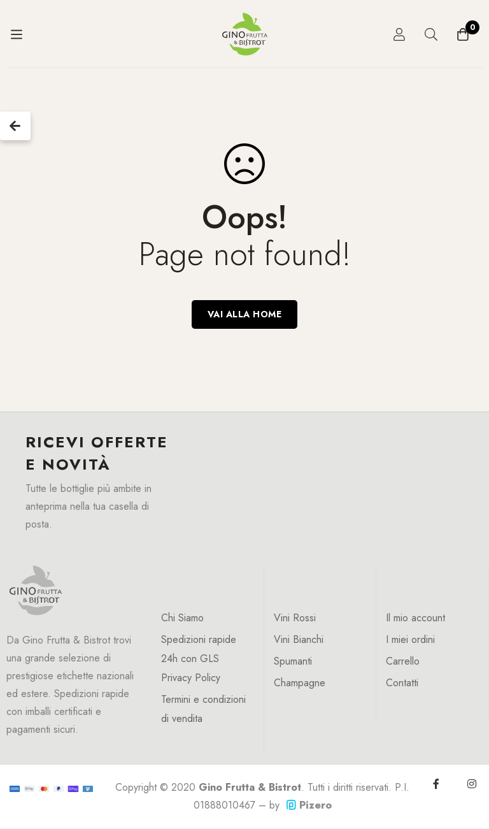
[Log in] (399, 34)
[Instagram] (471, 784)
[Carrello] (463, 34)
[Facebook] (436, 784)
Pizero (309, 805)
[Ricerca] (431, 34)
